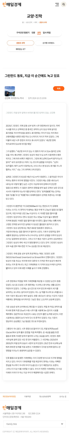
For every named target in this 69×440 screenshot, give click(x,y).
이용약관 (27, 396)
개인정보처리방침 (9, 396)
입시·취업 (47, 32)
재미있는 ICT (20, 49)
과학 (39, 32)
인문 (33, 32)
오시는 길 (62, 396)
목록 (58, 88)
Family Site (11, 423)
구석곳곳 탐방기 (22, 32)
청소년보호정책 (45, 396)
